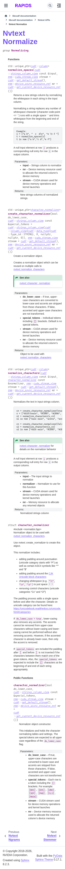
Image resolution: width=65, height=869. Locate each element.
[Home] (6, 16)
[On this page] (59, 6)
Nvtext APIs (44, 20)
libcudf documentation (24, 16)
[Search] (50, 6)
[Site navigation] (6, 6)
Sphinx (25, 860)
